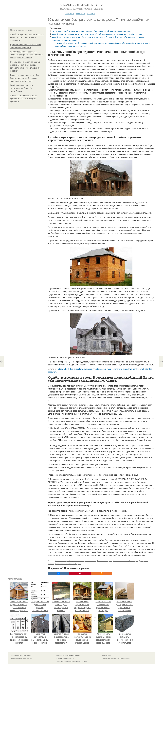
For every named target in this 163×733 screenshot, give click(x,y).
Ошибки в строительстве (121, 561)
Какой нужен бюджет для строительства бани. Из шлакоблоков (21, 88)
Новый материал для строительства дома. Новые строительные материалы (27, 37)
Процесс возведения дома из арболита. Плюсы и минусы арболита (23, 98)
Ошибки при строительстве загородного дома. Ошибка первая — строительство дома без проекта (97, 34)
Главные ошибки (60, 561)
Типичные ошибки (90, 561)
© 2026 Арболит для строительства (21, 655)
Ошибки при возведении (104, 561)
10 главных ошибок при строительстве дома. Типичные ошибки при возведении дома (91, 31)
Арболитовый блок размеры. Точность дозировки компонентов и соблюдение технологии (26, 55)
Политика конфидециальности (65, 658)
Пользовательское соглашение (71, 655)
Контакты (59, 655)
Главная (69, 13)
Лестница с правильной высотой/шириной (68, 564)
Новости (80, 13)
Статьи (91, 13)
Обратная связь (106, 655)
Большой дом (133, 561)
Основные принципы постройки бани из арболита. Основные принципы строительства (24, 78)
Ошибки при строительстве (75, 561)
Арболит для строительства (82, 5)
